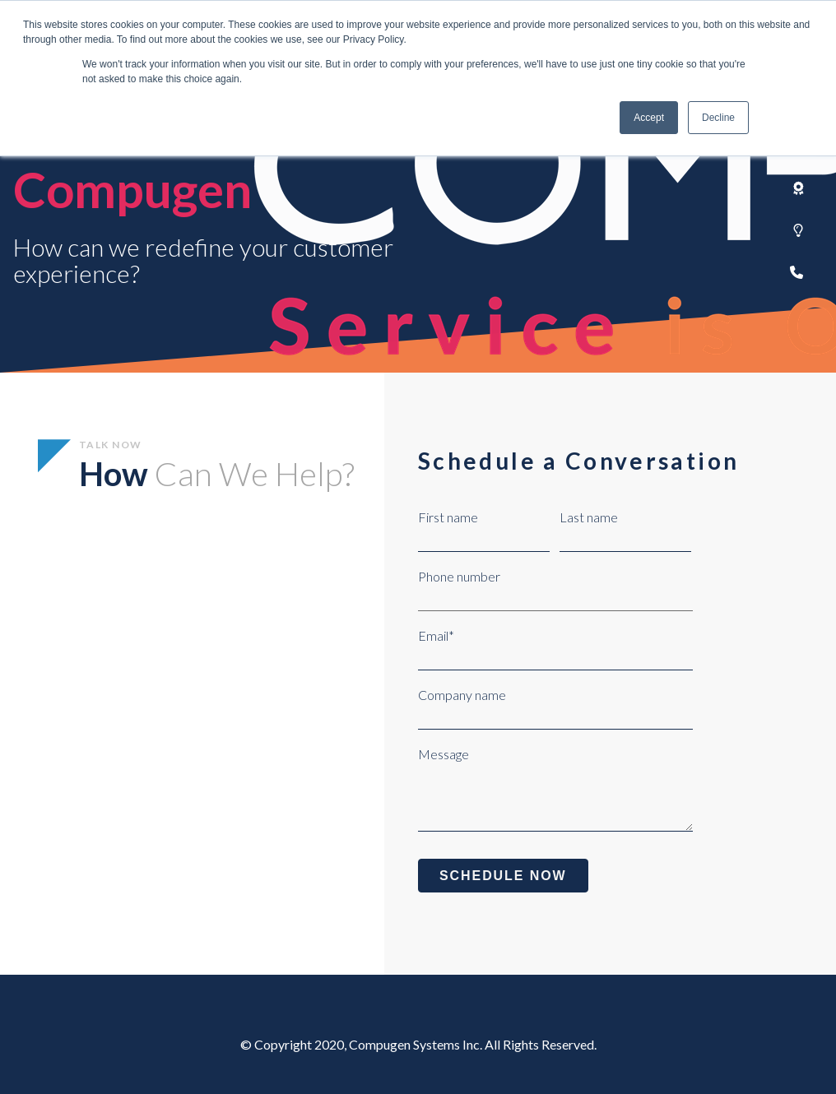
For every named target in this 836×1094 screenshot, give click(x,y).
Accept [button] (649, 117)
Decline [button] (718, 117)
